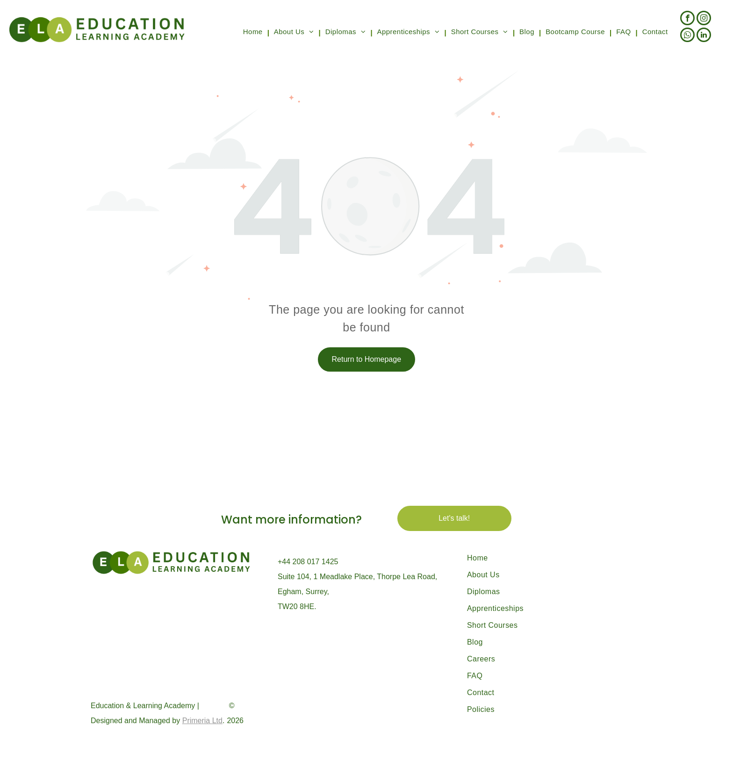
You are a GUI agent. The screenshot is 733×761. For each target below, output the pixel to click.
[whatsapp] (687, 36)
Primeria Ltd (202, 721)
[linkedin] (704, 36)
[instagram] (704, 19)
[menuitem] (253, 32)
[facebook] (687, 19)
